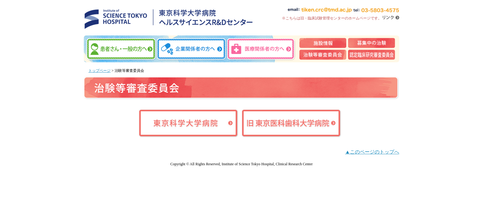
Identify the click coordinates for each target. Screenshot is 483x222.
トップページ (99, 70)
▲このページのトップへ (372, 151)
